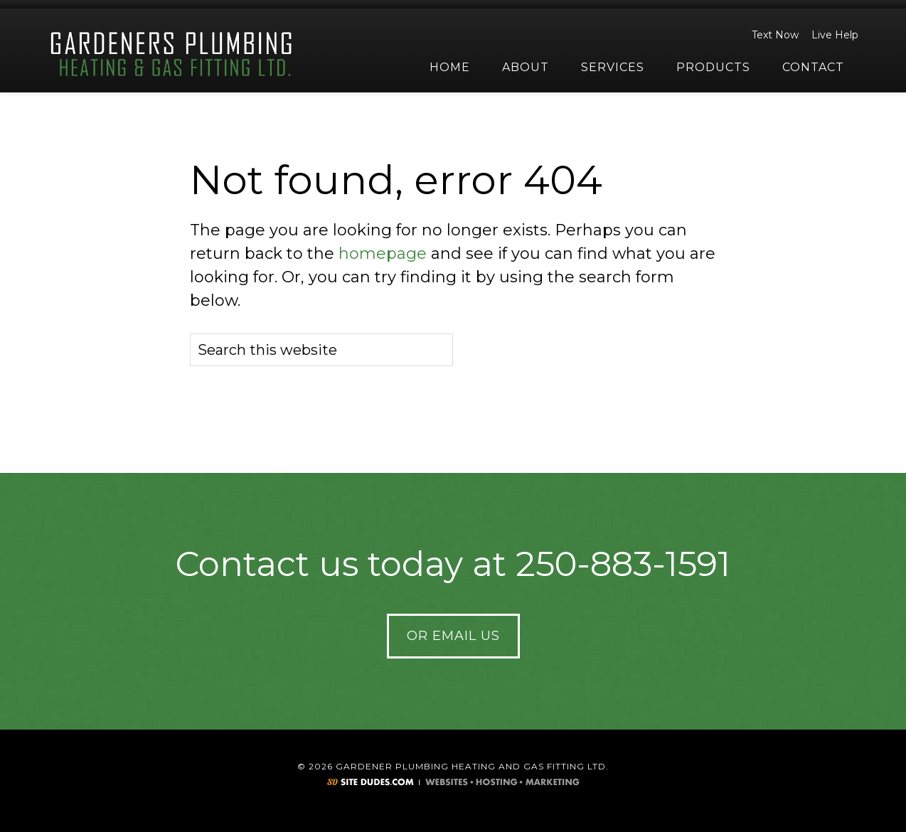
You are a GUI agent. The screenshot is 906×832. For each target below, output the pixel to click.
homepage (383, 253)
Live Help (832, 34)
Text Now (773, 34)
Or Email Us (453, 636)
